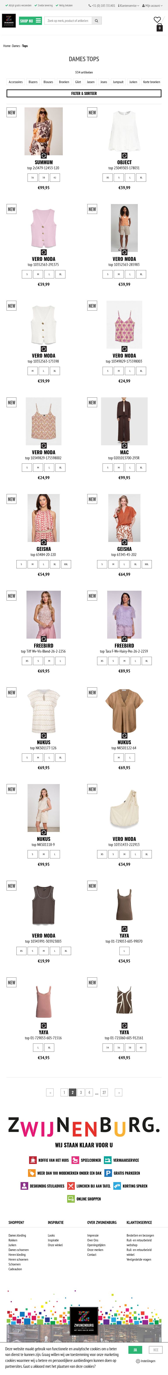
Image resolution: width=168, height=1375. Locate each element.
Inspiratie (53, 1240)
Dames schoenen (19, 1249)
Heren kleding (17, 1254)
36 (32, 177)
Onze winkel (55, 1245)
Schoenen (15, 1264)
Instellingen (145, 1361)
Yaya (124, 935)
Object (124, 162)
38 (43, 177)
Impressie (93, 1235)
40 (141, 1047)
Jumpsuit (118, 82)
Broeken (64, 82)
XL (141, 177)
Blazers (33, 82)
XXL (66, 564)
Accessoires (16, 82)
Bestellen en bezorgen (140, 1235)
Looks (51, 1235)
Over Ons (92, 1240)
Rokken (13, 1240)
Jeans (104, 82)
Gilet (78, 82)
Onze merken (95, 1249)
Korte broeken (151, 82)
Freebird (43, 645)
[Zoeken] (97, 20)
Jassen (90, 82)
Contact (91, 1254)
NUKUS (43, 742)
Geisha (44, 548)
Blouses (48, 82)
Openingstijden (96, 1245)
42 (55, 177)
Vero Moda (43, 258)
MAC (124, 452)
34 (107, 1047)
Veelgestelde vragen (139, 1259)
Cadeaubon (15, 1269)
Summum (44, 162)
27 (104, 1092)
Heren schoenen (18, 1259)
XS (108, 177)
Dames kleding (17, 1235)
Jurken (133, 82)
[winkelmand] (159, 27)
